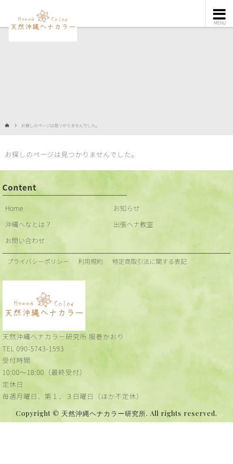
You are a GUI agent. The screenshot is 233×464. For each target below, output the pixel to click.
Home (14, 208)
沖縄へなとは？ (28, 224)
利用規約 (90, 261)
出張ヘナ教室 (133, 224)
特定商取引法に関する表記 (149, 261)
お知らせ (126, 208)
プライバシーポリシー (38, 261)
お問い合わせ (25, 240)
